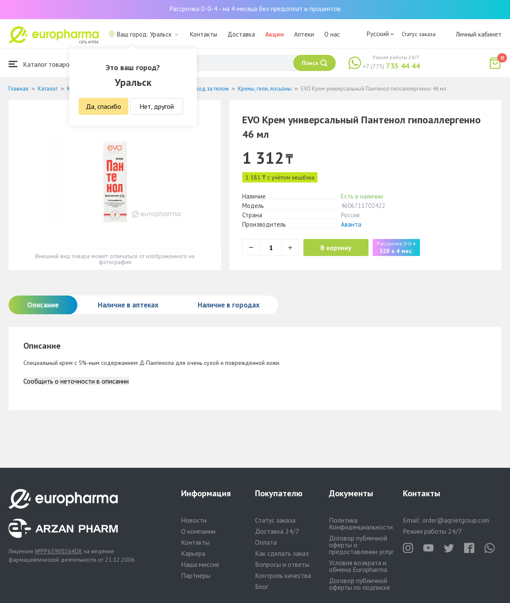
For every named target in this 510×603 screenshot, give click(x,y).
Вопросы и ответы (282, 564)
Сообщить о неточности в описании (76, 381)
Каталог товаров (40, 64)
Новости (194, 520)
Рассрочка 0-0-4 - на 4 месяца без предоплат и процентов (255, 8)
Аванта (351, 224)
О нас (332, 34)
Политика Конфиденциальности (361, 523)
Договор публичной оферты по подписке (359, 584)
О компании (198, 531)
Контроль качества (283, 575)
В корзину (335, 247)
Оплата (266, 542)
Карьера (193, 553)
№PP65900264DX (58, 551)
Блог (261, 586)
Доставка (241, 34)
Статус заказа (419, 34)
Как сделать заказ (282, 553)
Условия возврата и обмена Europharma (358, 566)
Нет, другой (156, 106)
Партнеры (195, 575)
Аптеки (304, 34)
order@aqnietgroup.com (455, 520)
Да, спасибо (103, 106)
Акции (274, 34)
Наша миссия (200, 564)
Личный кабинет (479, 34)
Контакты (203, 34)
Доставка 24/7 (277, 531)
